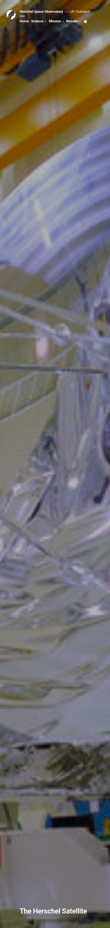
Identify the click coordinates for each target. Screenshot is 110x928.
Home (24, 21)
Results (72, 21)
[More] (85, 21)
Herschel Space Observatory (41, 11)
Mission (55, 21)
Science (37, 21)
